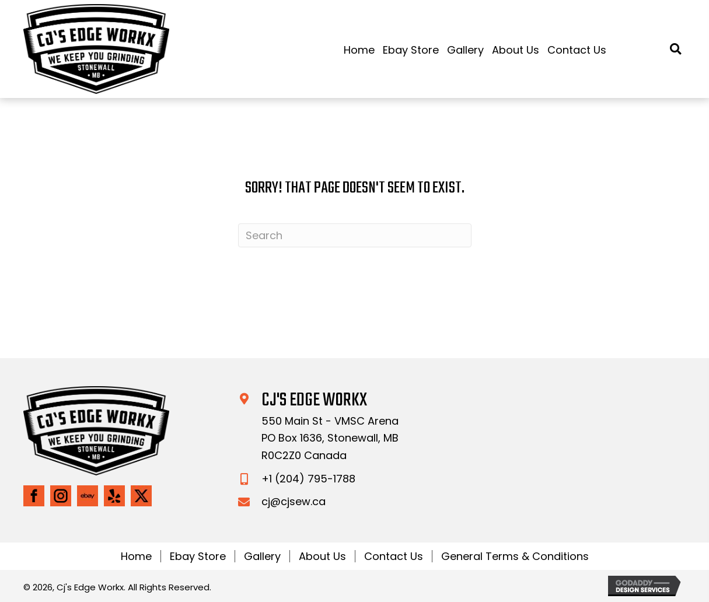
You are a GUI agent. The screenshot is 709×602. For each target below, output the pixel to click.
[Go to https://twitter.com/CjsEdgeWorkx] (141, 495)
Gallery (262, 556)
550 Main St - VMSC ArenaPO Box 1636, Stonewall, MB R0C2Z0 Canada (330, 438)
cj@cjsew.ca (293, 501)
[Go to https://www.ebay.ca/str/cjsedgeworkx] (87, 495)
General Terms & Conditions (515, 556)
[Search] (354, 235)
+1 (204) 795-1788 (308, 478)
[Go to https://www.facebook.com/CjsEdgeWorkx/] (33, 495)
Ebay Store (198, 556)
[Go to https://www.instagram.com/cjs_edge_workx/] (60, 495)
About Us (322, 556)
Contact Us (393, 556)
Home (136, 556)
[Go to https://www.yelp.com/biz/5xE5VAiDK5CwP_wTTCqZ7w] (114, 495)
